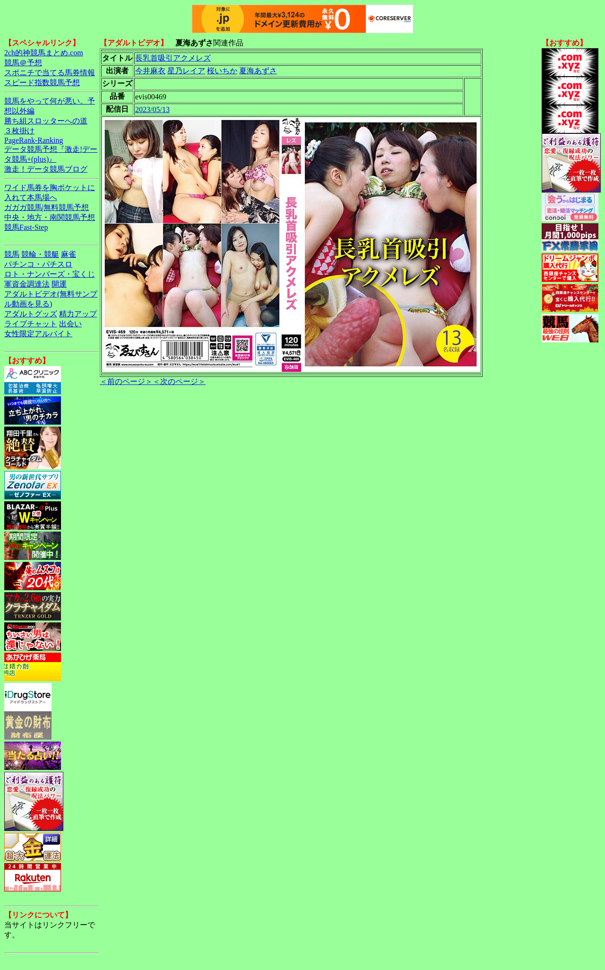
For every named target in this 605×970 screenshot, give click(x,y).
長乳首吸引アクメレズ (173, 58)
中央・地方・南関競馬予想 (49, 217)
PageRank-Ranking (33, 140)
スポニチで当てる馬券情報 (49, 73)
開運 (59, 284)
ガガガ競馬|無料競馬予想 (46, 207)
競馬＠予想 (23, 63)
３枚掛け (19, 131)
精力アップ (78, 314)
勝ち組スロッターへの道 (45, 121)
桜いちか (222, 71)
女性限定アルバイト (38, 334)
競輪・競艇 (40, 254)
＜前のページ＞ (126, 381)
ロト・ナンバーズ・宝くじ (49, 274)
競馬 (11, 254)
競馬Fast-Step (26, 227)
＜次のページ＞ (179, 381)
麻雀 (68, 254)
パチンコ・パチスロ (38, 264)
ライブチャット (30, 324)
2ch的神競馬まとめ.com (43, 53)
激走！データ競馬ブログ (45, 169)
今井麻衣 (150, 71)
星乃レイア (186, 71)
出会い (70, 324)
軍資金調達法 (27, 284)
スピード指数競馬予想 (42, 83)
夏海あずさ (258, 71)
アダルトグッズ (30, 314)
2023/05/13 (152, 109)
